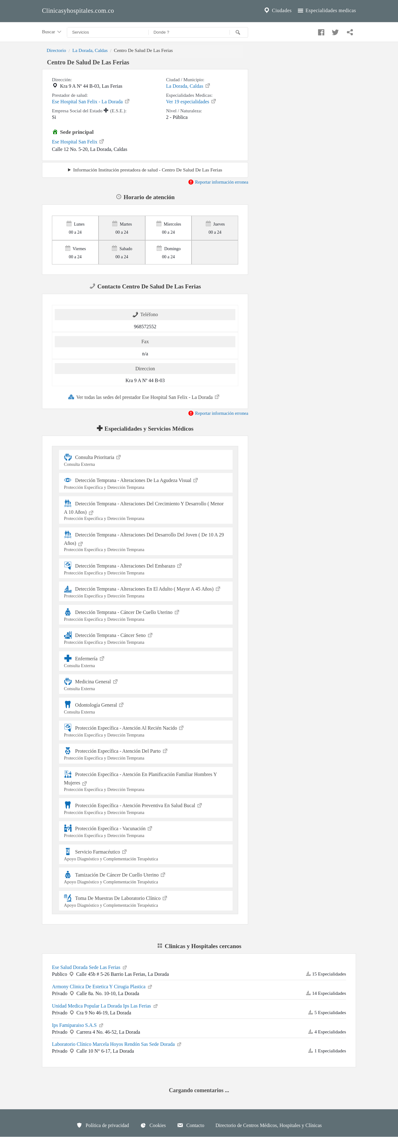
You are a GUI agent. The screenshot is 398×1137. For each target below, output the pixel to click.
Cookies (153, 1125)
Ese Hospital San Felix (78, 141)
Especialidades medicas (326, 10)
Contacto (190, 1125)
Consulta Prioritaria (146, 459)
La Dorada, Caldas (90, 50)
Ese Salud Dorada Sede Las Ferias (90, 967)
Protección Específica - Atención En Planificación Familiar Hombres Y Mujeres (146, 781)
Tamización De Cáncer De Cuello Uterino (146, 877)
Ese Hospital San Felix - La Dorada (91, 101)
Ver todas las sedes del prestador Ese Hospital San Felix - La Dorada (144, 397)
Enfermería (146, 661)
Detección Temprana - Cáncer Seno (146, 637)
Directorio (56, 50)
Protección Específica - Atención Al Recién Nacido (146, 730)
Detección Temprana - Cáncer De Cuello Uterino (146, 614)
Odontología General (146, 707)
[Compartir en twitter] (334, 31)
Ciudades (277, 10)
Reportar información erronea (218, 182)
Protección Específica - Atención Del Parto (146, 753)
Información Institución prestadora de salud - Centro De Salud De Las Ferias (147, 169)
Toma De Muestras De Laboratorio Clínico (146, 900)
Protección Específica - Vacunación (146, 831)
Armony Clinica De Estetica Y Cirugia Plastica (102, 986)
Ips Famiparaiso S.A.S (78, 1025)
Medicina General (146, 684)
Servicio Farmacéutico (146, 854)
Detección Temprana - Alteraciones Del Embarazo (146, 568)
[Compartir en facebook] (320, 31)
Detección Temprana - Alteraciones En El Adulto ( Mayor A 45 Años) (146, 591)
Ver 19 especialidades (191, 101)
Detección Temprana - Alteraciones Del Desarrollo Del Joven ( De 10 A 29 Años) (146, 542)
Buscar (52, 32)
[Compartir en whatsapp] (349, 31)
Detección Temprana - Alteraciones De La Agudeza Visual (146, 482)
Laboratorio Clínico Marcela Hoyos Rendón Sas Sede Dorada (117, 1044)
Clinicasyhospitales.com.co (78, 10)
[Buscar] (239, 32)
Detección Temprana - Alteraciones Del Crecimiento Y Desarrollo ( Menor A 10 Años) (146, 510)
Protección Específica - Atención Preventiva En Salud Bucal (146, 808)
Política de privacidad (102, 1125)
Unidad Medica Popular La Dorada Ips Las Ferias (105, 1005)
